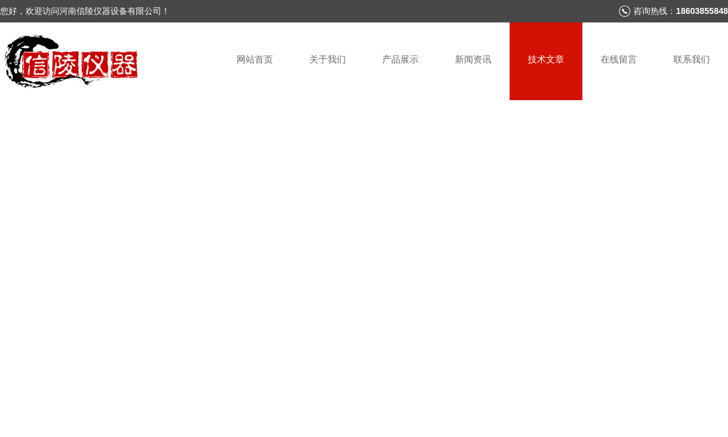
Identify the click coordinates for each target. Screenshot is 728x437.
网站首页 (255, 59)
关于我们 (327, 59)
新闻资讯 (473, 59)
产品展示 (400, 59)
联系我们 (691, 59)
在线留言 (619, 59)
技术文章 (546, 59)
